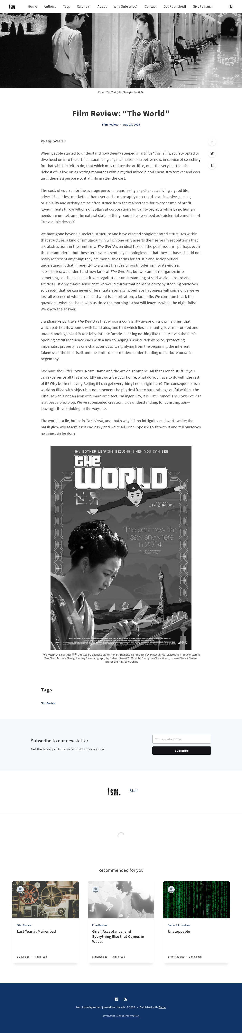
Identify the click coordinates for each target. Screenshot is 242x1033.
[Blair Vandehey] (95, 889)
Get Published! (174, 6)
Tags (66, 6)
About (102, 6)
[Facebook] (212, 165)
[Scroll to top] (212, 142)
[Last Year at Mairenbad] (45, 946)
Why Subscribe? (126, 6)
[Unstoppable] (196, 946)
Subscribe (182, 751)
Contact (151, 6)
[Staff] (114, 792)
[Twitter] (212, 153)
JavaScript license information (121, 1016)
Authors (50, 6)
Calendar (84, 6)
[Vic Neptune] (20, 889)
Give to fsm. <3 (204, 6)
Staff (134, 790)
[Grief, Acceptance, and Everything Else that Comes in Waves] (120, 946)
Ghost (162, 1007)
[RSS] (125, 999)
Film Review (110, 124)
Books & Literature (179, 925)
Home (32, 6)
